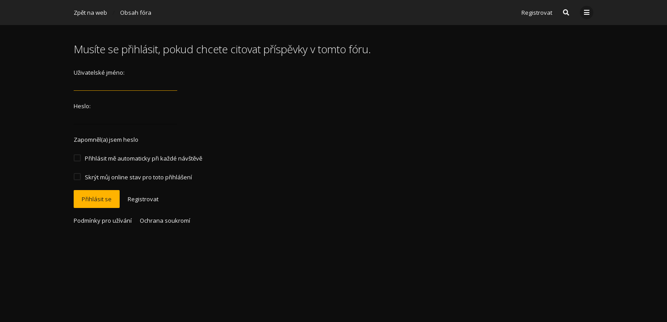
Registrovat (536, 12)
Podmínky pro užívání (103, 220)
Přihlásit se (97, 199)
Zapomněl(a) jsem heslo (106, 140)
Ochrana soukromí (165, 220)
